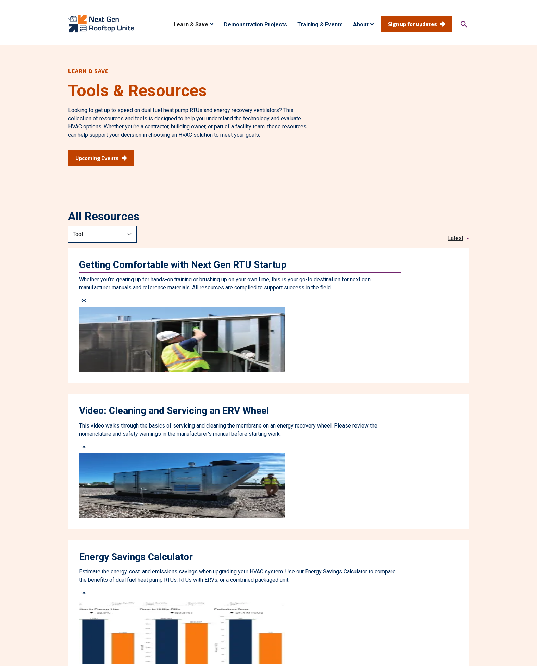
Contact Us (456, 592)
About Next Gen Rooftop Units (344, 592)
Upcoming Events (97, 158)
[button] (193, 24)
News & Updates (411, 592)
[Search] (464, 24)
